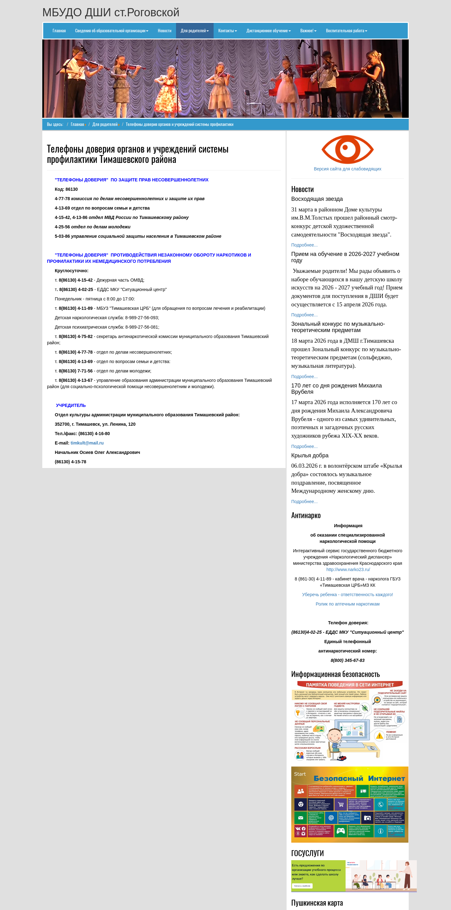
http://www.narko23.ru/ (348, 569)
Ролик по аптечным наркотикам (348, 603)
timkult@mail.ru (87, 442)
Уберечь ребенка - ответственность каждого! (347, 594)
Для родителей (104, 124)
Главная (77, 124)
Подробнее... (304, 244)
